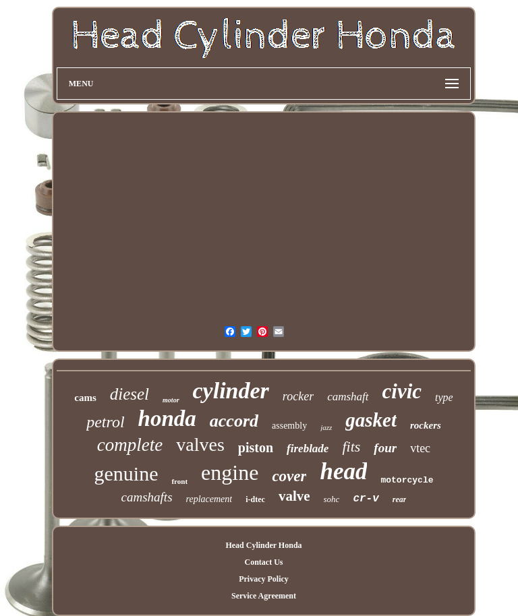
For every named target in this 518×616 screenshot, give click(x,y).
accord (234, 421)
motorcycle (406, 480)
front (179, 481)
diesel (129, 394)
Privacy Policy (264, 579)
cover (289, 476)
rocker (298, 396)
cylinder (231, 390)
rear (400, 499)
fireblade (307, 448)
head (343, 471)
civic (402, 391)
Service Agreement (263, 595)
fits (351, 446)
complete (130, 445)
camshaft (347, 396)
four (385, 448)
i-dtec (255, 499)
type (444, 397)
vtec (420, 448)
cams (85, 397)
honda (167, 418)
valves (200, 444)
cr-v (365, 499)
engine (229, 472)
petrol (105, 422)
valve (294, 496)
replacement (209, 499)
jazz (326, 427)
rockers (425, 425)
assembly (289, 426)
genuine (126, 473)
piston (255, 447)
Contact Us (263, 562)
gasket (371, 420)
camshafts (147, 497)
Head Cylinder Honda (263, 545)
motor (171, 400)
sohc (332, 499)
